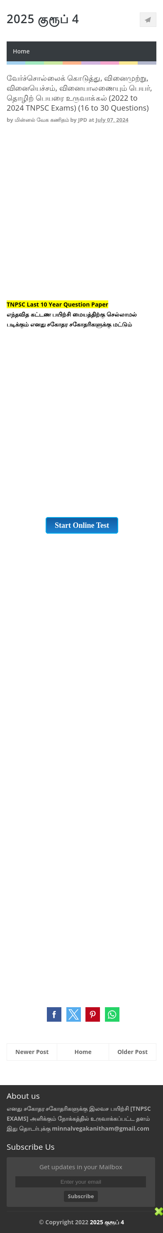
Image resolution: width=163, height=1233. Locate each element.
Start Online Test (82, 525)
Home (21, 51)
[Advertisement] (81, 218)
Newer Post (32, 1052)
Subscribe (81, 1196)
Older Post (132, 1052)
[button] (54, 1014)
